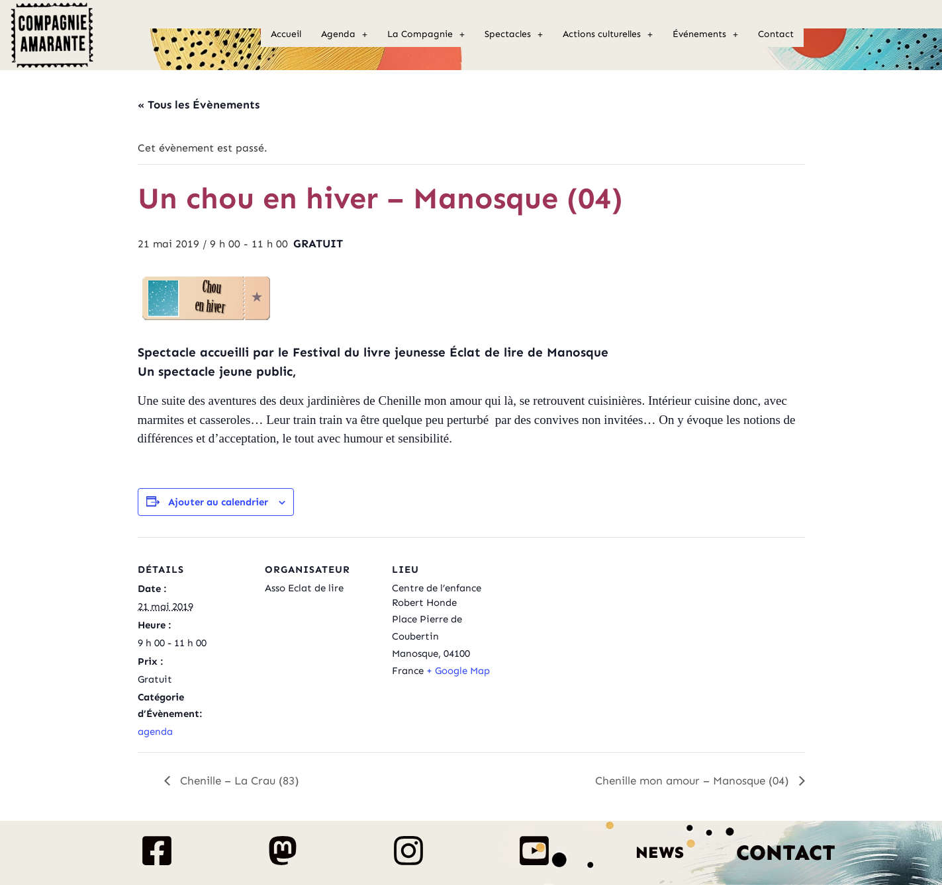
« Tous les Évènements (198, 104)
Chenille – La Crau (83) (238, 780)
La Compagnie (426, 34)
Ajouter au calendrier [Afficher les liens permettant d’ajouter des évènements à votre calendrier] (218, 502)
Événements (705, 34)
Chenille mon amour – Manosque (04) (693, 780)
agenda (155, 732)
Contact (776, 34)
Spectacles (514, 34)
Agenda (344, 34)
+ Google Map (458, 671)
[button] (344, 34)
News (660, 853)
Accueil (286, 34)
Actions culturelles (608, 34)
